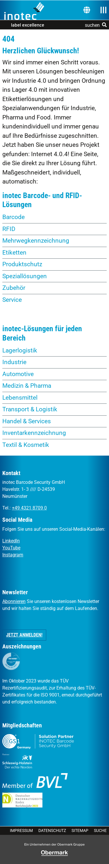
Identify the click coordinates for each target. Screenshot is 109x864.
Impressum (21, 830)
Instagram (12, 555)
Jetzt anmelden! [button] (24, 635)
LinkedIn (11, 541)
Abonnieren (14, 601)
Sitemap (80, 830)
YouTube (11, 548)
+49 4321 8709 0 (29, 508)
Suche (100, 830)
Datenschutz (52, 830)
